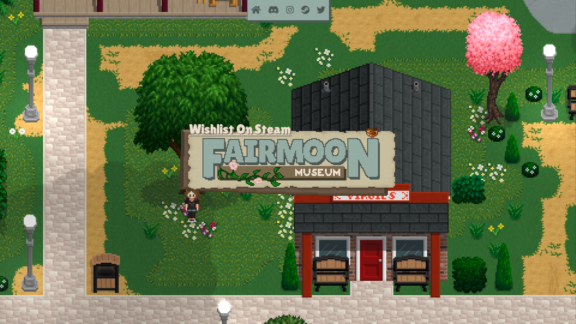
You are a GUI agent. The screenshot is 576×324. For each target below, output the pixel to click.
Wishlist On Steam (240, 129)
